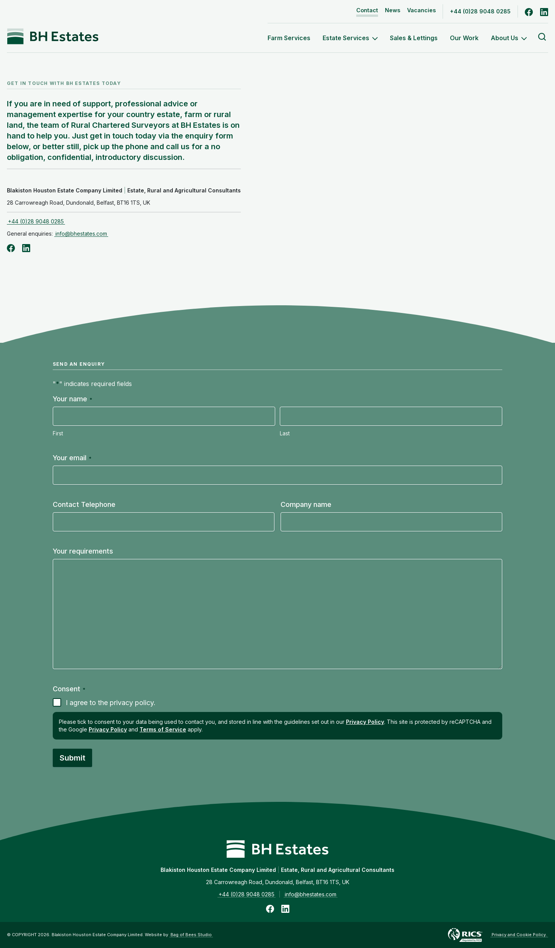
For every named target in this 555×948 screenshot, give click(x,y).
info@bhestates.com (81, 233)
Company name (306, 504)
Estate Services (350, 38)
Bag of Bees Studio (191, 934)
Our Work (464, 38)
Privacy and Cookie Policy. (519, 934)
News (392, 10)
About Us (509, 38)
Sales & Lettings (414, 38)
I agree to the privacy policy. (111, 703)
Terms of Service (163, 729)
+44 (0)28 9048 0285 (480, 11)
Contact (367, 10)
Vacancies (421, 10)
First (58, 433)
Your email (72, 458)
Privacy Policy (365, 721)
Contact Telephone (84, 504)
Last (285, 433)
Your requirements (83, 551)
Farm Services (289, 38)
